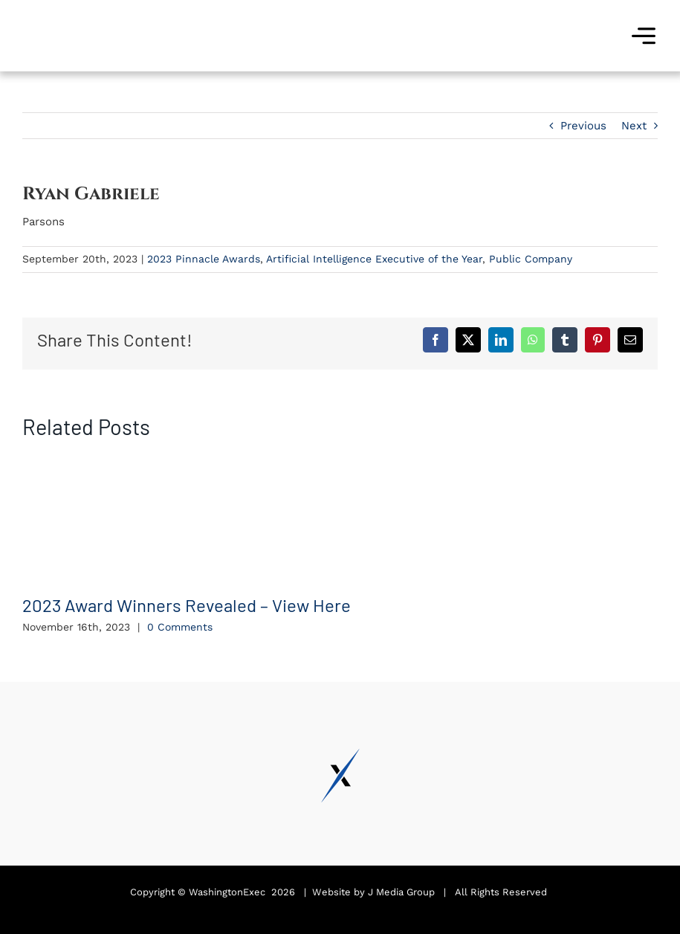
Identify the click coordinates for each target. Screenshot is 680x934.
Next (634, 125)
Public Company (530, 259)
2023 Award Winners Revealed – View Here (186, 605)
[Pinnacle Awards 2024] (78, 12)
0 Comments (180, 627)
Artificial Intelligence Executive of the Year (374, 259)
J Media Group (401, 892)
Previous (583, 125)
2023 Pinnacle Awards (203, 259)
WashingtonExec (227, 892)
